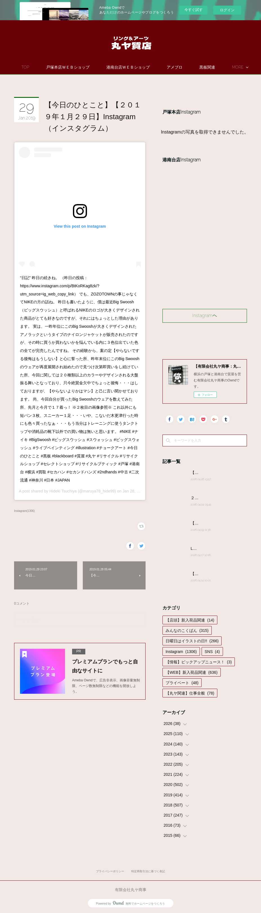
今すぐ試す (193, 10)
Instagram (181, 651)
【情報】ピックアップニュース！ (199, 662)
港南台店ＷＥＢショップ (156, 67)
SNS (212, 651)
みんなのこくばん (187, 630)
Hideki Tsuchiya (63, 491)
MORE (201, 67)
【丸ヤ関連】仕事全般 (190, 693)
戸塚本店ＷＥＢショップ (96, 67)
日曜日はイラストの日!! (192, 641)
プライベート (182, 683)
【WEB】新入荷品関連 (192, 672)
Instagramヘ (204, 315)
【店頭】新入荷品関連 (190, 620)
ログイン (227, 10)
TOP (54, 67)
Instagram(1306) (24, 510)
